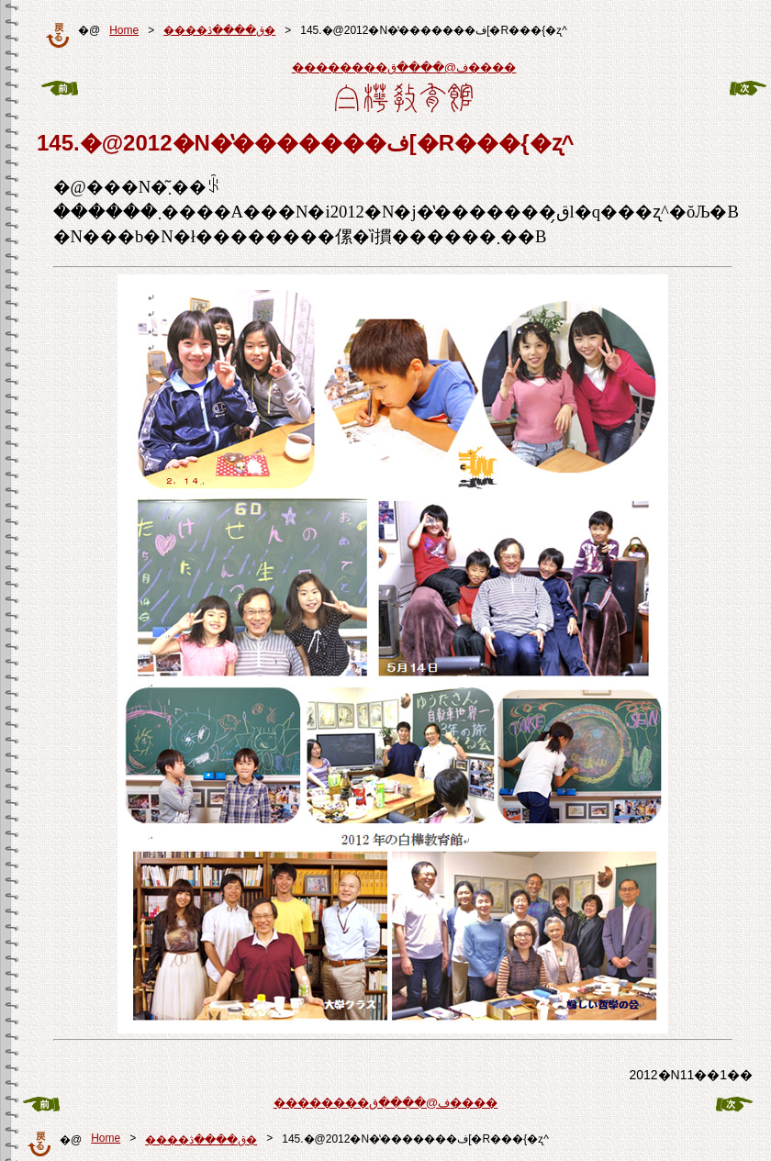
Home (124, 30)
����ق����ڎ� (219, 30)
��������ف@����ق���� (404, 67)
